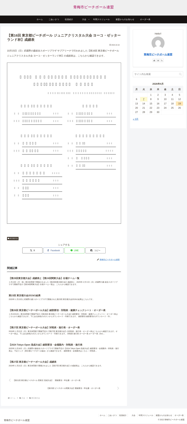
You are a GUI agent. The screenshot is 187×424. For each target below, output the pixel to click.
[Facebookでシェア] (54, 250)
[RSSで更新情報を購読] (161, 60)
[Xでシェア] (35, 250)
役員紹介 (121, 416)
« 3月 (135, 119)
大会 (132, 416)
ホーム (100, 416)
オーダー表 (178, 416)
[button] (93, 250)
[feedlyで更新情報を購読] (158, 60)
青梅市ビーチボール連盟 (158, 54)
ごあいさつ (110, 416)
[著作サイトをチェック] (154, 60)
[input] (158, 74)
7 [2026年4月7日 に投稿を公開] (143, 99)
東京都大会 (13, 238)
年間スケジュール (145, 416)
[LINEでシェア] (73, 250)
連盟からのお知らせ (163, 416)
